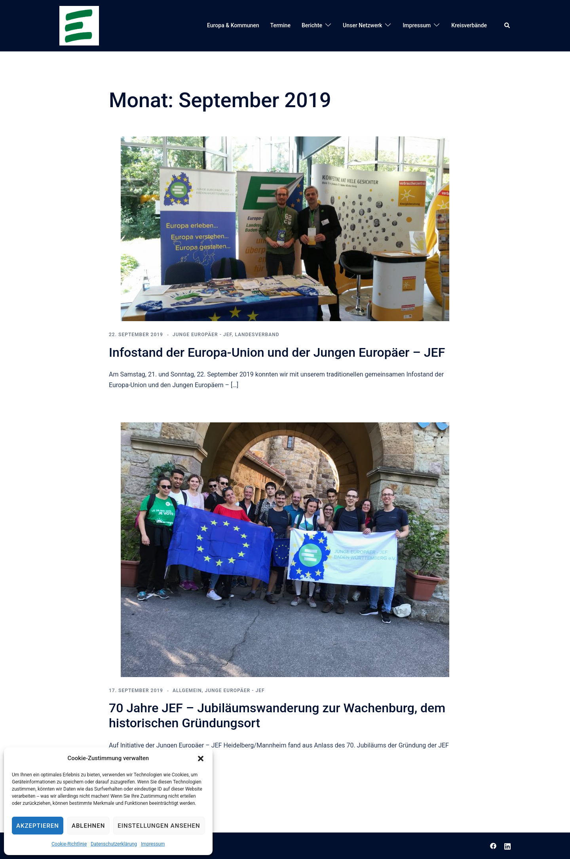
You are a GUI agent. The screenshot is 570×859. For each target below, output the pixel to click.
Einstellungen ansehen (159, 825)
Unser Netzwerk (362, 25)
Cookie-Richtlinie (69, 844)
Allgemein (187, 690)
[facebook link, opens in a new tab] (493, 845)
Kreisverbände (469, 25)
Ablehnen (88, 825)
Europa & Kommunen (233, 25)
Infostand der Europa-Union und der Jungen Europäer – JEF (277, 352)
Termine (280, 25)
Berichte (312, 25)
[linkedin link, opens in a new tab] (507, 845)
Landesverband (257, 334)
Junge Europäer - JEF (202, 334)
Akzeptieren (37, 825)
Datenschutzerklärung (114, 844)
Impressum (153, 844)
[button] (201, 759)
